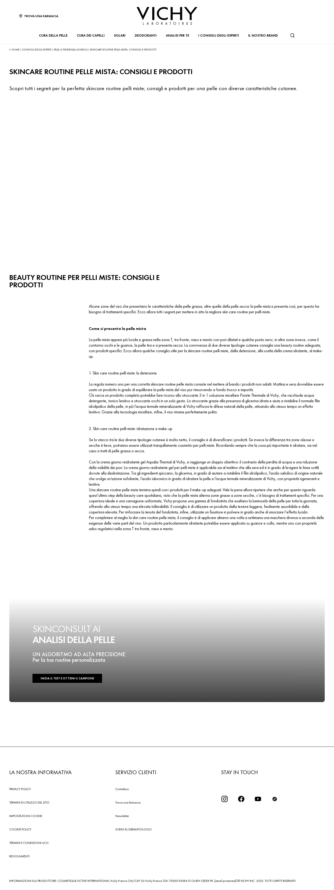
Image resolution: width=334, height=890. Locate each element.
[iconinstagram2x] (224, 798)
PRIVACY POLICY (20, 789)
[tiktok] (274, 798)
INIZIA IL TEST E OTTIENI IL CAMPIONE (67, 678)
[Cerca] (292, 35)
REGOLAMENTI (19, 856)
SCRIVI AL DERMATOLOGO (133, 829)
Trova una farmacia (128, 802)
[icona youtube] (257, 798)
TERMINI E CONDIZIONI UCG (29, 843)
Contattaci (122, 789)
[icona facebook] (241, 798)
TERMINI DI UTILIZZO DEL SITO (29, 802)
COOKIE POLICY (20, 829)
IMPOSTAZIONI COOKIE (25, 816)
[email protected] (225, 881)
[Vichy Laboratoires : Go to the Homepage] (167, 16)
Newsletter (122, 816)
